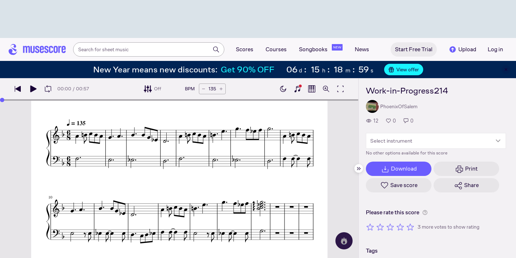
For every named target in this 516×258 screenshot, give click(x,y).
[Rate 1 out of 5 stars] (370, 227)
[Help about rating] (425, 212)
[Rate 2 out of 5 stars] (380, 227)
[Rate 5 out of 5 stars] (410, 227)
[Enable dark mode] (283, 89)
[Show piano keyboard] (297, 89)
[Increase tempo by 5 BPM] (221, 89)
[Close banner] (506, 69)
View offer (403, 69)
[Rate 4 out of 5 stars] (400, 227)
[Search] (216, 49)
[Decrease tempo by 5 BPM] (203, 89)
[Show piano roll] (312, 89)
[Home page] (37, 49)
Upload (462, 49)
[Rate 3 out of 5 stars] (390, 227)
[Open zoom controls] (326, 89)
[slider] (2, 100)
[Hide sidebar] (358, 168)
